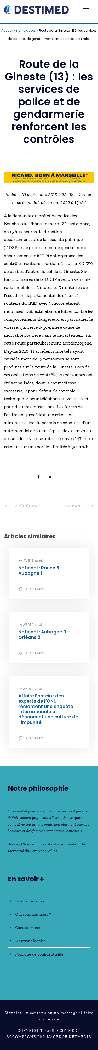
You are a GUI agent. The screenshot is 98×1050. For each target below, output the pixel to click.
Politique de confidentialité (39, 954)
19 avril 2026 (30, 625)
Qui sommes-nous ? (33, 914)
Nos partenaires (29, 901)
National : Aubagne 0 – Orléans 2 (44, 634)
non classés (26, 30)
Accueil (7, 30)
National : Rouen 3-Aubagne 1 (40, 570)
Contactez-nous (29, 927)
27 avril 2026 (30, 561)
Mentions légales (30, 940)
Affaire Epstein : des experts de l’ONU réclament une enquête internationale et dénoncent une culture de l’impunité (48, 709)
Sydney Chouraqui (23, 844)
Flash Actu (36, 589)
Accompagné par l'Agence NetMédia (49, 1037)
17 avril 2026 (30, 689)
